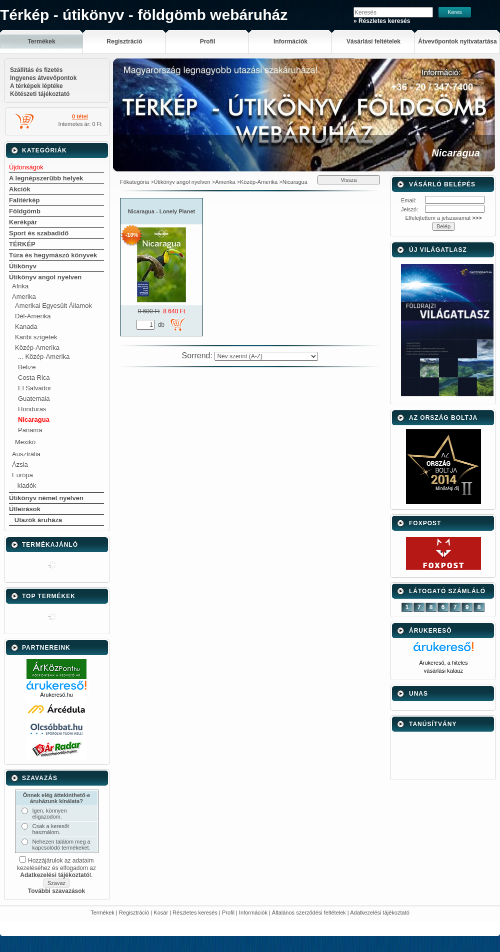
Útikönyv (22, 266)
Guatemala (34, 398)
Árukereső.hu (56, 695)
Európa (22, 475)
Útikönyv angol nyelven (45, 277)
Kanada (26, 326)
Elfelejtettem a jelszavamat (443, 218)
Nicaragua (34, 419)
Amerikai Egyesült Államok (53, 305)
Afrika (20, 286)
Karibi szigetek (36, 337)
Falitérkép (24, 200)
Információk (253, 913)
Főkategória (134, 182)
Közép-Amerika (37, 347)
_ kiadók (24, 485)
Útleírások (24, 509)
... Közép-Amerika (44, 356)
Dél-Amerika (33, 316)
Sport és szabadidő (38, 233)
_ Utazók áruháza (35, 520)
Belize (27, 367)
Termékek (102, 913)
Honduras (32, 409)
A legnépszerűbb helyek (46, 178)
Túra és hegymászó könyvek (53, 255)
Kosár (161, 913)
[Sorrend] (266, 356)
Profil (228, 913)
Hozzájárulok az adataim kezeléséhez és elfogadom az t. (56, 868)
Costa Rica (34, 377)
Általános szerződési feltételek (309, 913)
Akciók (19, 189)
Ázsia (20, 464)
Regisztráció (134, 913)
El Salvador (34, 388)
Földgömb (24, 211)
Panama (30, 430)
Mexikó (25, 442)
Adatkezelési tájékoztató (380, 913)
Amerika (24, 296)
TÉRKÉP (22, 244)
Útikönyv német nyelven (46, 498)
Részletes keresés (195, 913)
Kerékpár (23, 222)
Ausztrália (26, 454)
